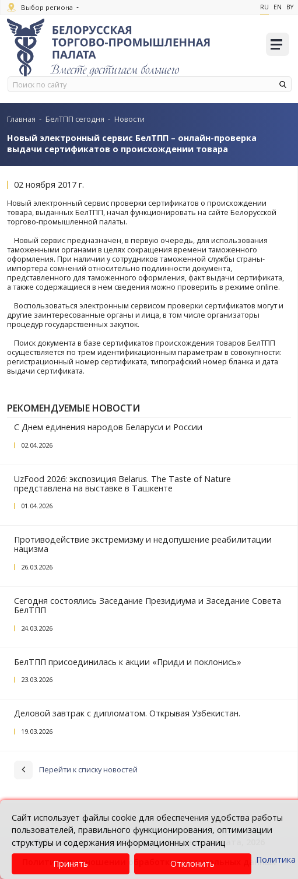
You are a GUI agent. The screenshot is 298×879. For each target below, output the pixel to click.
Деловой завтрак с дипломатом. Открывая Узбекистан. (127, 713)
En (278, 7)
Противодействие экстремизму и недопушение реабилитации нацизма (143, 544)
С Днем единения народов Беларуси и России (108, 427)
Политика (276, 859)
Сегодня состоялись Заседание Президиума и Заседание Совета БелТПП (147, 605)
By (289, 7)
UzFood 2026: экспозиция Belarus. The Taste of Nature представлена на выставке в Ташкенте (122, 483)
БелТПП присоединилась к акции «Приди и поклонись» (127, 661)
